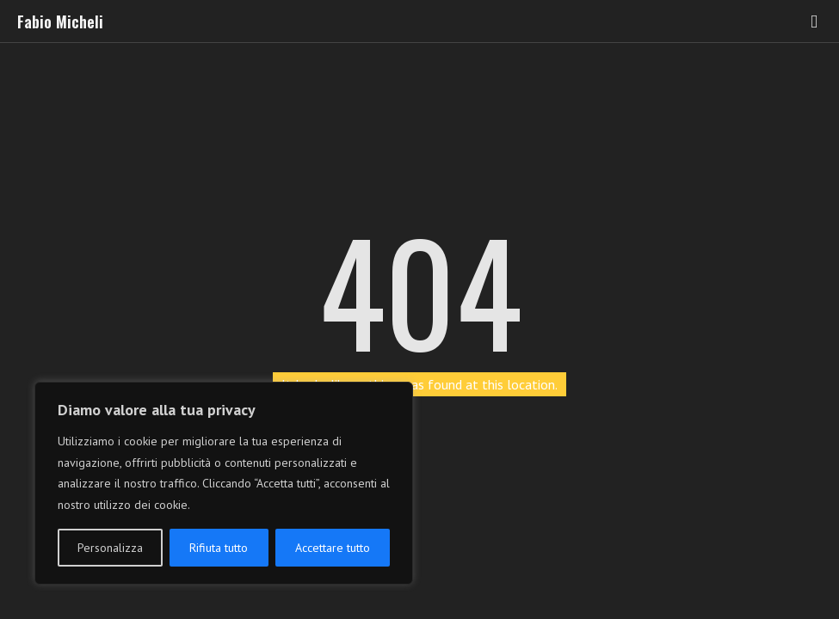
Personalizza (110, 547)
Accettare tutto (332, 547)
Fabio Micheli (60, 21)
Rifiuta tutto (218, 547)
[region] (223, 483)
